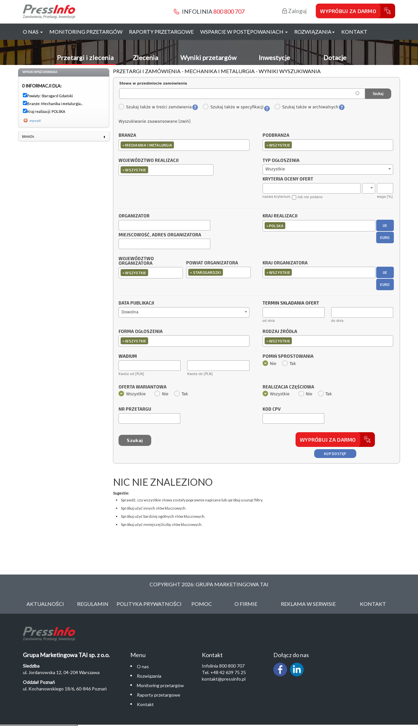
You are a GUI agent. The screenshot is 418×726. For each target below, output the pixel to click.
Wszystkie (132, 394)
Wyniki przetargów (208, 57)
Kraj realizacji (280, 216)
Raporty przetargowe (161, 31)
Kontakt (354, 31)
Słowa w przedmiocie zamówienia (153, 83)
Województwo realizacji (149, 160)
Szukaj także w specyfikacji (233, 107)
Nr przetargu (135, 409)
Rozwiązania (149, 676)
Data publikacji (136, 303)
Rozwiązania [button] (314, 31)
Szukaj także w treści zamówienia (155, 107)
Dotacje (334, 57)
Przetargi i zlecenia (85, 57)
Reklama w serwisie (308, 604)
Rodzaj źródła (280, 331)
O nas (143, 666)
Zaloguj (294, 11)
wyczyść (35, 120)
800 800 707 (229, 11)
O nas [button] (33, 31)
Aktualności (45, 604)
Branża (127, 135)
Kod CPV (272, 409)
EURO (385, 237)
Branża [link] (28, 136)
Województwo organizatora (136, 261)
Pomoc (201, 604)
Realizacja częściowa (288, 387)
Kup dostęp (335, 453)
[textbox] (177, 144)
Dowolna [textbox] (129, 312)
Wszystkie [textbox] (275, 169)
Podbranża (276, 135)
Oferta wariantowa (143, 387)
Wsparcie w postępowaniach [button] (244, 31)
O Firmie (245, 604)
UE (385, 225)
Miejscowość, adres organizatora (160, 235)
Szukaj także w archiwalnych (306, 107)
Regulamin (92, 604)
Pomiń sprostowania (288, 356)
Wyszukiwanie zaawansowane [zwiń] (154, 121)
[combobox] (184, 145)
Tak (289, 363)
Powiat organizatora (212, 262)
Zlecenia (145, 57)
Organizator (134, 216)
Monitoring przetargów (85, 31)
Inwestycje (274, 57)
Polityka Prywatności (149, 604)
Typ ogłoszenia (281, 160)
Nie (270, 363)
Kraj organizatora (285, 262)
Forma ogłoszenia (141, 331)
